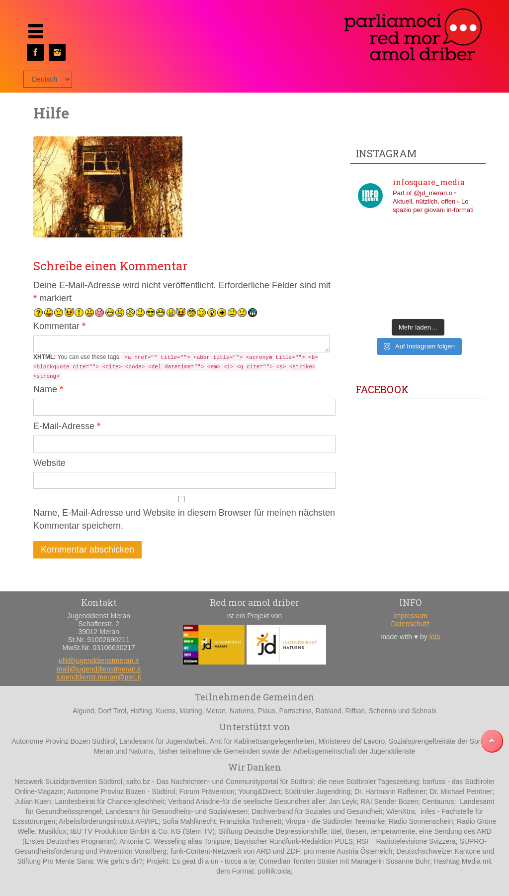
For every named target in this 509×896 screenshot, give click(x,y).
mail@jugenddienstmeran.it (99, 669)
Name (48, 389)
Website (49, 463)
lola (434, 637)
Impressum (410, 616)
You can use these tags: (175, 366)
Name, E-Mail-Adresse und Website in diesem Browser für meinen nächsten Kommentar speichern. (184, 519)
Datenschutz (410, 624)
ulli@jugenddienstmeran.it (99, 661)
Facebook (382, 389)
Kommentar (59, 326)
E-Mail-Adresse (66, 426)
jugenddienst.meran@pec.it (98, 677)
